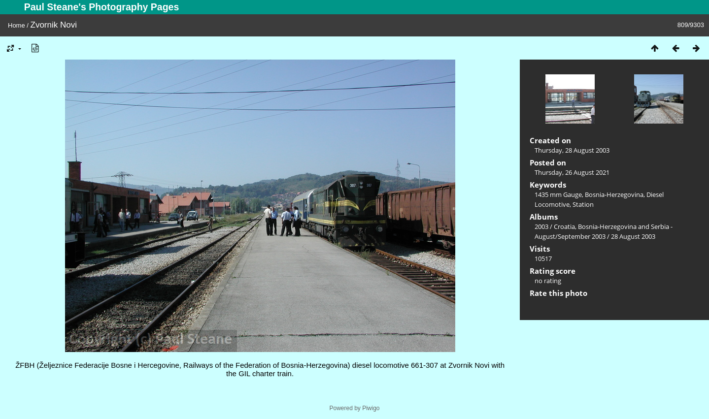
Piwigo (370, 408)
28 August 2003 (633, 236)
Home (16, 25)
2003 (541, 226)
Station (583, 204)
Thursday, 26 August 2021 (572, 172)
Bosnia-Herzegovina (614, 194)
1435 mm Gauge (558, 194)
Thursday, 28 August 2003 (572, 150)
